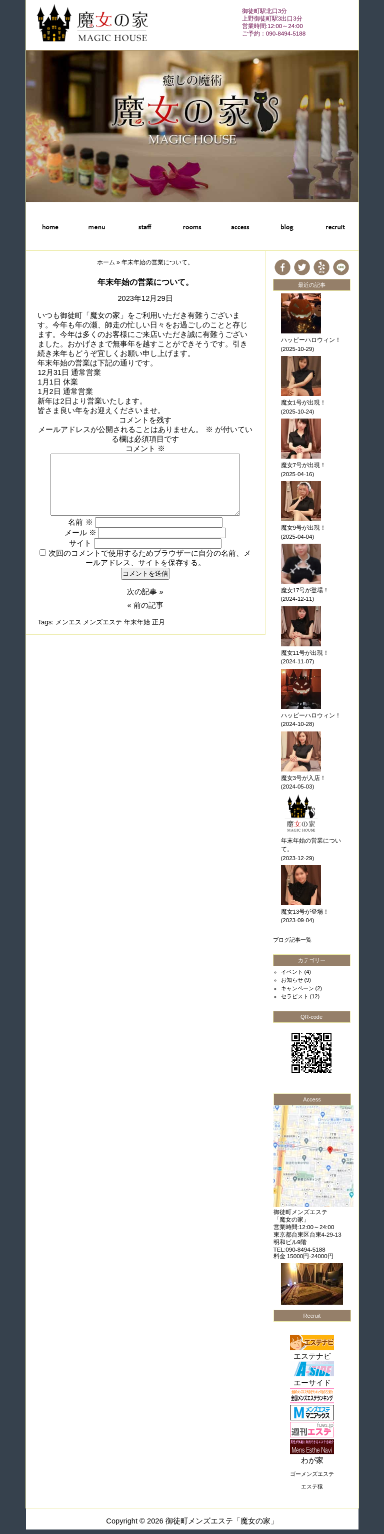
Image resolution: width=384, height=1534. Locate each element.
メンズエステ (102, 622)
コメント (145, 449)
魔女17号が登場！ (305, 590)
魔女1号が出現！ (303, 403)
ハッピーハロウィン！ (311, 340)
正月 (158, 622)
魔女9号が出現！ (303, 528)
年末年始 (137, 622)
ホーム (106, 262)
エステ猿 (312, 1486)
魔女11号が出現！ (305, 653)
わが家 (312, 1460)
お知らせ (292, 980)
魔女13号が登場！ (305, 912)
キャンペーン (297, 988)
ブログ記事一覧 (292, 940)
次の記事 (142, 592)
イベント (292, 972)
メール (80, 533)
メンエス (69, 622)
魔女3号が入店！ (303, 778)
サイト (80, 543)
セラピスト (294, 996)
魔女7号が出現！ (303, 465)
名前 (80, 522)
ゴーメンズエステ (312, 1474)
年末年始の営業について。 (146, 281)
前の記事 (149, 605)
